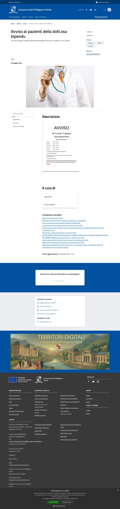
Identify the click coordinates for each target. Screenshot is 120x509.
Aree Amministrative (15, 399)
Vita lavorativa (39, 402)
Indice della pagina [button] (18, 114)
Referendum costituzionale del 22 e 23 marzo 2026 (59, 233)
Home (12, 24)
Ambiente (63, 405)
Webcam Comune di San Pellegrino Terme (70, 426)
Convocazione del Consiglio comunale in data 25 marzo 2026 (62, 225)
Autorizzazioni (64, 411)
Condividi (90, 32)
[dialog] (60, 498)
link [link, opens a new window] (77, 498)
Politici (11, 408)
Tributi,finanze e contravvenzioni (70, 402)
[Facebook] (85, 9)
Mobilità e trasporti (40, 415)
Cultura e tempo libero (41, 399)
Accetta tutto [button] (53, 502)
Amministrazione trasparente (69, 430)
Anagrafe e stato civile (41, 395)
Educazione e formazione (67, 395)
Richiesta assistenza (41, 434)
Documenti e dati (14, 414)
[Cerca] (109, 10)
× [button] (118, 490)
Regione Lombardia (14, 2)
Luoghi (88, 410)
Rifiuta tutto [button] (67, 502)
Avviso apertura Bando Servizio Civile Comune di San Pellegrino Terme (65, 240)
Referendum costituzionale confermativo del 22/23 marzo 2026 (63, 242)
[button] (60, 506)
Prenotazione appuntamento (43, 425)
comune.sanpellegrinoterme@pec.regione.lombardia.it (25, 441)
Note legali (63, 436)
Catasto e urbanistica (41, 410)
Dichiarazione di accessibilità (68, 440)
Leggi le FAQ (38, 431)
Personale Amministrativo (16, 411)
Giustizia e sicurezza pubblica (69, 399)
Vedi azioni (91, 36)
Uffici (10, 402)
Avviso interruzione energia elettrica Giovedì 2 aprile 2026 (61, 223)
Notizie (88, 395)
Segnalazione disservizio (42, 428)
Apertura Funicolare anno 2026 (52, 218)
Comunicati (89, 399)
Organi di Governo (14, 395)
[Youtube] (89, 9)
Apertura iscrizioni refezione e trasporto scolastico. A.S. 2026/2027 (64, 220)
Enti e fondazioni (14, 405)
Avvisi (25, 24)
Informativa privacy (66, 433)
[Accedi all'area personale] (102, 2)
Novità (19, 24)
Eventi (88, 414)
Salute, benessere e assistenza (69, 408)
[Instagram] (93, 9)
